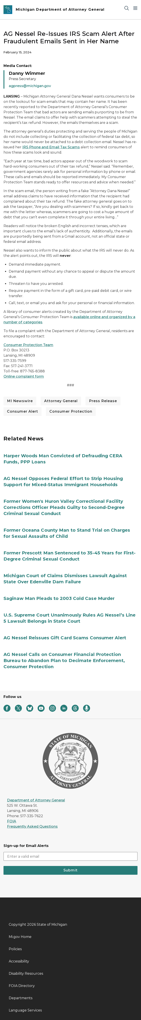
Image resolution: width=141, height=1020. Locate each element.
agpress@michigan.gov (30, 86)
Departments (20, 998)
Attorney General (61, 401)
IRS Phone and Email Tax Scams (51, 147)
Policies (15, 949)
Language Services (25, 1010)
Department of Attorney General (36, 800)
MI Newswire (20, 401)
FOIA (11, 821)
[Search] (126, 8)
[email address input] (70, 856)
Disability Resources (26, 973)
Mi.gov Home (20, 937)
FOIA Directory (22, 986)
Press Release (103, 401)
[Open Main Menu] (135, 8)
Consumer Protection (70, 411)
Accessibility (19, 961)
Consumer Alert (22, 411)
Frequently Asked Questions (32, 826)
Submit (70, 870)
